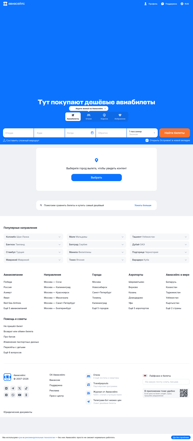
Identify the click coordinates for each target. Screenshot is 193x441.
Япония (80, 259)
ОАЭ (142, 244)
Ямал (6, 297)
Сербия (83, 244)
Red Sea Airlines (12, 303)
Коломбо (11, 236)
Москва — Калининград (57, 287)
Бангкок (10, 244)
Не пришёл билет (13, 326)
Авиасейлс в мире (177, 274)
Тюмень (96, 297)
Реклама (54, 390)
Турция (20, 252)
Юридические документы (18, 412)
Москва (96, 281)
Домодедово (136, 297)
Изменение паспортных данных (21, 341)
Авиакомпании (13, 274)
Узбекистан (148, 236)
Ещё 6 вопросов (12, 352)
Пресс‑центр (56, 395)
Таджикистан (173, 292)
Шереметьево (136, 281)
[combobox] (18, 132)
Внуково (133, 287)
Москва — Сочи (53, 281)
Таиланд (20, 244)
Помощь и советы (15, 318)
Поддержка (55, 385)
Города (96, 274)
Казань (132, 292)
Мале (72, 236)
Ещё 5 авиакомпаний (15, 308)
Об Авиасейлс (57, 374)
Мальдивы (81, 236)
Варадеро (137, 259)
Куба (146, 259)
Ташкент (137, 236)
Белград (73, 244)
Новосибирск (99, 287)
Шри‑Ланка (23, 236)
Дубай (135, 244)
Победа (8, 281)
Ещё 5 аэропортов (139, 308)
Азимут (8, 292)
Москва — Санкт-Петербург (59, 303)
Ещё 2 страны (173, 308)
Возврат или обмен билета (18, 331)
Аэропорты (136, 274)
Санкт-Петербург (101, 292)
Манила (73, 252)
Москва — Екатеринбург (57, 308)
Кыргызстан (172, 303)
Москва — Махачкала (56, 297)
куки (20, 437)
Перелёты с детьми (14, 347)
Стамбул (11, 252)
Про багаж (9, 336)
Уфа (131, 303)
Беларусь (171, 281)
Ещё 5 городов (100, 308)
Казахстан (171, 287)
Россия (8, 287)
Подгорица (138, 252)
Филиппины (84, 252)
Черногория (151, 252)
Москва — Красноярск (56, 292)
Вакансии (54, 380)
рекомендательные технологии (40, 437)
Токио (72, 259)
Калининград (99, 303)
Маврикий (11, 259)
